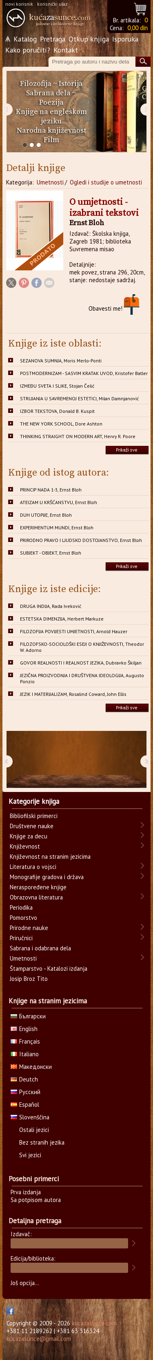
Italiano (25, 1054)
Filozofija (35, 83)
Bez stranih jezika (41, 1142)
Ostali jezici (34, 1130)
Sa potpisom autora (36, 1200)
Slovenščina (30, 1117)
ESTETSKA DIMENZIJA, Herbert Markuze (62, 619)
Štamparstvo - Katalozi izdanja (48, 968)
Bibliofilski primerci (34, 816)
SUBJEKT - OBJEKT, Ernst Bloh (50, 553)
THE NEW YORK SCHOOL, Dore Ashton (61, 424)
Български (28, 1016)
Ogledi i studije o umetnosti (106, 182)
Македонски (31, 1066)
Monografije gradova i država (47, 877)
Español (25, 1104)
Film (51, 140)
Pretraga (52, 39)
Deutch (24, 1079)
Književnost (25, 846)
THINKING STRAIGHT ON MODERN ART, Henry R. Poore (77, 436)
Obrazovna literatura (36, 897)
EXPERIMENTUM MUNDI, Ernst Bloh (56, 527)
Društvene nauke (31, 826)
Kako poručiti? (27, 50)
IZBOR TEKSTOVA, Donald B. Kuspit (57, 411)
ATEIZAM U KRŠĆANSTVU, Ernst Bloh (58, 502)
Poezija (51, 102)
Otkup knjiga (89, 39)
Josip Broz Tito (29, 979)
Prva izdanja (26, 1192)
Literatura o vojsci (33, 867)
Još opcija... (25, 1283)
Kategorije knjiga (34, 801)
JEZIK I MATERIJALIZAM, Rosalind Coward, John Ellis (73, 694)
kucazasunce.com (94, 1323)
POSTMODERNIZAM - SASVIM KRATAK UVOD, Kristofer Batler (84, 373)
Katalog (25, 39)
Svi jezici (30, 1155)
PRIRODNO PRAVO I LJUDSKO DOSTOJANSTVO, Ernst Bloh (81, 540)
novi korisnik (19, 4)
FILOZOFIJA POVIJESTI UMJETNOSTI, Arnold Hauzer (73, 631)
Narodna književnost (51, 130)
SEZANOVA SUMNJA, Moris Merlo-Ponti (61, 361)
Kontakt (65, 50)
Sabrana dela (48, 93)
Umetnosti (50, 182)
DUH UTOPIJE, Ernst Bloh (46, 515)
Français (25, 1041)
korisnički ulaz (52, 4)
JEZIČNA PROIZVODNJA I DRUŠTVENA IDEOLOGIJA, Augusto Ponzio (82, 678)
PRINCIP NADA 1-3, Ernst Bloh (51, 490)
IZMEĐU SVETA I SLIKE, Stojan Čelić (57, 386)
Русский (25, 1092)
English (24, 1029)
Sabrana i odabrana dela (40, 948)
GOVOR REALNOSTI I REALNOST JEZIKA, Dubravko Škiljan (81, 663)
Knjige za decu (28, 836)
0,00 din (137, 28)
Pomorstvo (23, 917)
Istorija (71, 83)
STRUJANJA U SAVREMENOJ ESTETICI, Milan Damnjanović (79, 398)
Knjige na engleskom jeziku (51, 116)
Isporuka (125, 39)
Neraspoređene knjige (38, 887)
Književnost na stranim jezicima (50, 856)
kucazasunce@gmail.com (39, 1338)
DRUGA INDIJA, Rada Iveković (50, 606)
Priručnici (21, 938)
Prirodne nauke (29, 928)
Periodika (21, 907)
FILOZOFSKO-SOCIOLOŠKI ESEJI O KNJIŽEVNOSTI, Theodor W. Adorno (82, 647)
